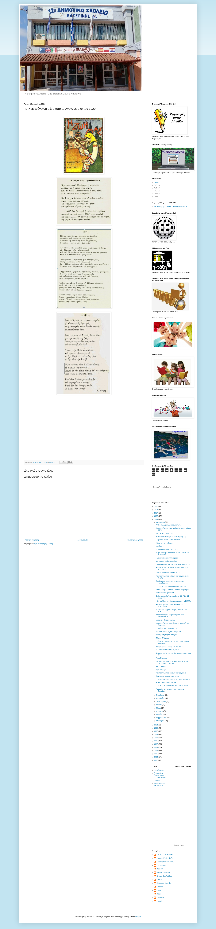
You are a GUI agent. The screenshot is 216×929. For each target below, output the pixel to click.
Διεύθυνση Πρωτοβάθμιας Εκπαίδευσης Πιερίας (171, 207)
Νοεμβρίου (160, 695)
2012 (156, 754)
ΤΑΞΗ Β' (157, 185)
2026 (156, 506)
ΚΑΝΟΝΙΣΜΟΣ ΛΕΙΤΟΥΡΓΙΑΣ (159, 784)
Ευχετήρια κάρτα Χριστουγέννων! (168, 540)
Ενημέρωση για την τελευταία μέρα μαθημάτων (173, 564)
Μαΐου (158, 708)
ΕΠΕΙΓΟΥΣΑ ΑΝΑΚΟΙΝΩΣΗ (166, 683)
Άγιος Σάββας (161, 666)
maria (159, 890)
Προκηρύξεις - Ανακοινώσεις (159, 774)
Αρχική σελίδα (83, 540)
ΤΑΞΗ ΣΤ (157, 196)
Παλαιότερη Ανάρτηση (135, 540)
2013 (156, 751)
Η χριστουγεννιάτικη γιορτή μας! (167, 549)
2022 (156, 519)
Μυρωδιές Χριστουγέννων (165, 620)
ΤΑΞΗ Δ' (157, 191)
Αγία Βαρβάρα (161, 670)
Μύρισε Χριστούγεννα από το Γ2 (167, 573)
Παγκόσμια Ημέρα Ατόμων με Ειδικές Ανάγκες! (173, 679)
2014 (156, 747)
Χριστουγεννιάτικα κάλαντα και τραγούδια (171, 673)
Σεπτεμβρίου (161, 701)
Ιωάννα (159, 880)
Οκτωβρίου (160, 698)
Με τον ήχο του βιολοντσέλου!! (167, 561)
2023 (156, 516)
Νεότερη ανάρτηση (32, 540)
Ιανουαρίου (160, 721)
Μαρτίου (159, 714)
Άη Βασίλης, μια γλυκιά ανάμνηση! (168, 525)
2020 (156, 728)
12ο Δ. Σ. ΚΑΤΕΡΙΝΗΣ (165, 855)
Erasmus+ (157, 781)
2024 (156, 513)
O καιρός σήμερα (179, 845)
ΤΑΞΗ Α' (157, 182)
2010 (156, 760)
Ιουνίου (159, 705)
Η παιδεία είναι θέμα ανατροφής (167, 650)
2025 (156, 510)
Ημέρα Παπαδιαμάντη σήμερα (167, 558)
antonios (160, 887)
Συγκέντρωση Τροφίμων (165, 593)
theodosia (160, 897)
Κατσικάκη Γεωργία (164, 883)
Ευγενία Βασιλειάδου (164, 876)
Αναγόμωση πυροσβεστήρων (166, 635)
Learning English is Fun (165, 858)
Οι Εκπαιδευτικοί (160, 778)
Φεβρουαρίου (161, 718)
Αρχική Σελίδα (159, 770)
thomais (159, 901)
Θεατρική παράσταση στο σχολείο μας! (170, 646)
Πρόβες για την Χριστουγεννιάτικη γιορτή (171, 586)
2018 (156, 734)
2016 (156, 741)
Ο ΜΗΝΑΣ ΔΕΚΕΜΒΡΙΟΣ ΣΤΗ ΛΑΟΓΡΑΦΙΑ (172, 686)
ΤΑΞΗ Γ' (157, 188)
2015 (156, 744)
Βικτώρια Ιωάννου (163, 872)
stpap (159, 894)
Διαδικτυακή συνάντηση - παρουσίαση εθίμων (172, 590)
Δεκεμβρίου (160, 522)
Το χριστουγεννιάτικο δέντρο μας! (168, 676)
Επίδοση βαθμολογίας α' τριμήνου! (168, 632)
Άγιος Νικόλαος (161, 658)
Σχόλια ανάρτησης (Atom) (43, 544)
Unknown (160, 869)
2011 (156, 757)
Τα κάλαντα (160, 546)
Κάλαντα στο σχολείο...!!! (165, 543)
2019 (156, 731)
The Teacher (161, 865)
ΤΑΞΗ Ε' (157, 194)
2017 (156, 738)
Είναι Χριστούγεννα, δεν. (165, 533)
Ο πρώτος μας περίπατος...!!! (166, 628)
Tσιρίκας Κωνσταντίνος (165, 862)
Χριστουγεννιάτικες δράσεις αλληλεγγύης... (171, 537)
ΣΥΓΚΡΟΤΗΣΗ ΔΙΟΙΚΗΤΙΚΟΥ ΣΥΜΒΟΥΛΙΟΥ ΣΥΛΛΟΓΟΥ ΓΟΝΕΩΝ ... (172, 662)
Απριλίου (159, 711)
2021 (156, 725)
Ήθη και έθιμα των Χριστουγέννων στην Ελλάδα (173, 601)
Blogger (138, 917)
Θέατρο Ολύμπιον (162, 638)
